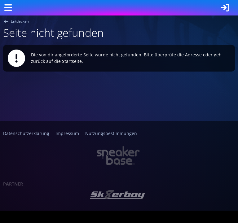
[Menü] (8, 8)
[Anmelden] (225, 7)
